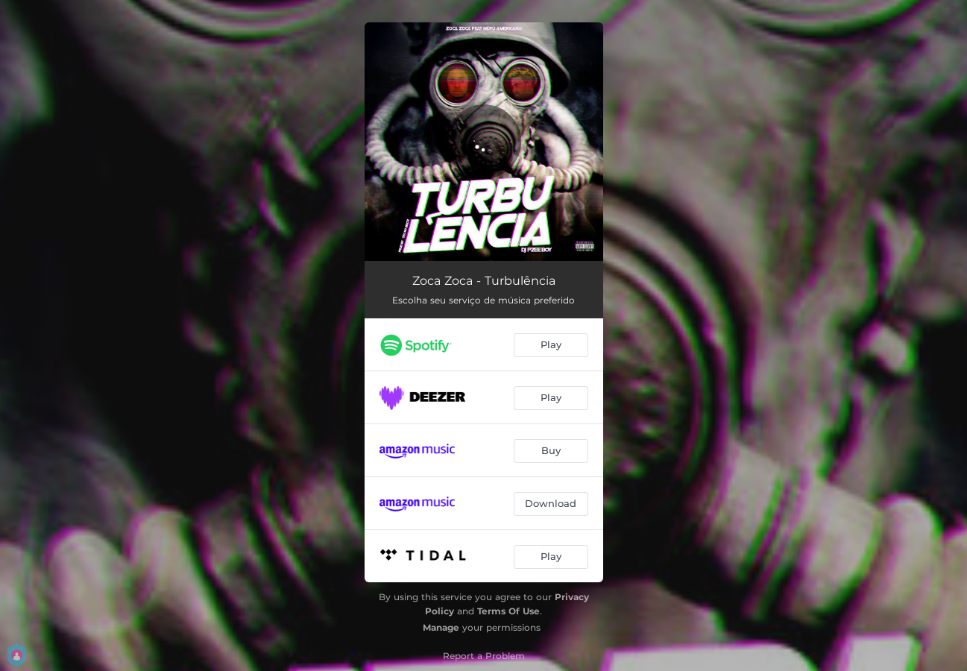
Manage (441, 627)
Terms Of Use (508, 611)
